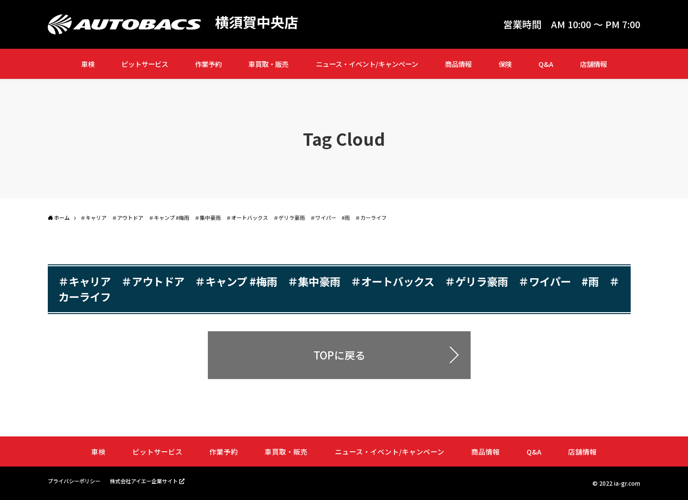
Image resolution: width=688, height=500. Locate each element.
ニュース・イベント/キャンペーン (367, 64)
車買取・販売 (268, 64)
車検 (88, 64)
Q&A (545, 64)
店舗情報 (593, 64)
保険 (505, 64)
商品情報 (458, 64)
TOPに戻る (339, 354)
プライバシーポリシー (76, 481)
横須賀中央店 (258, 22)
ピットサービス (144, 64)
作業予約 (208, 64)
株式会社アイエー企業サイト (152, 481)
